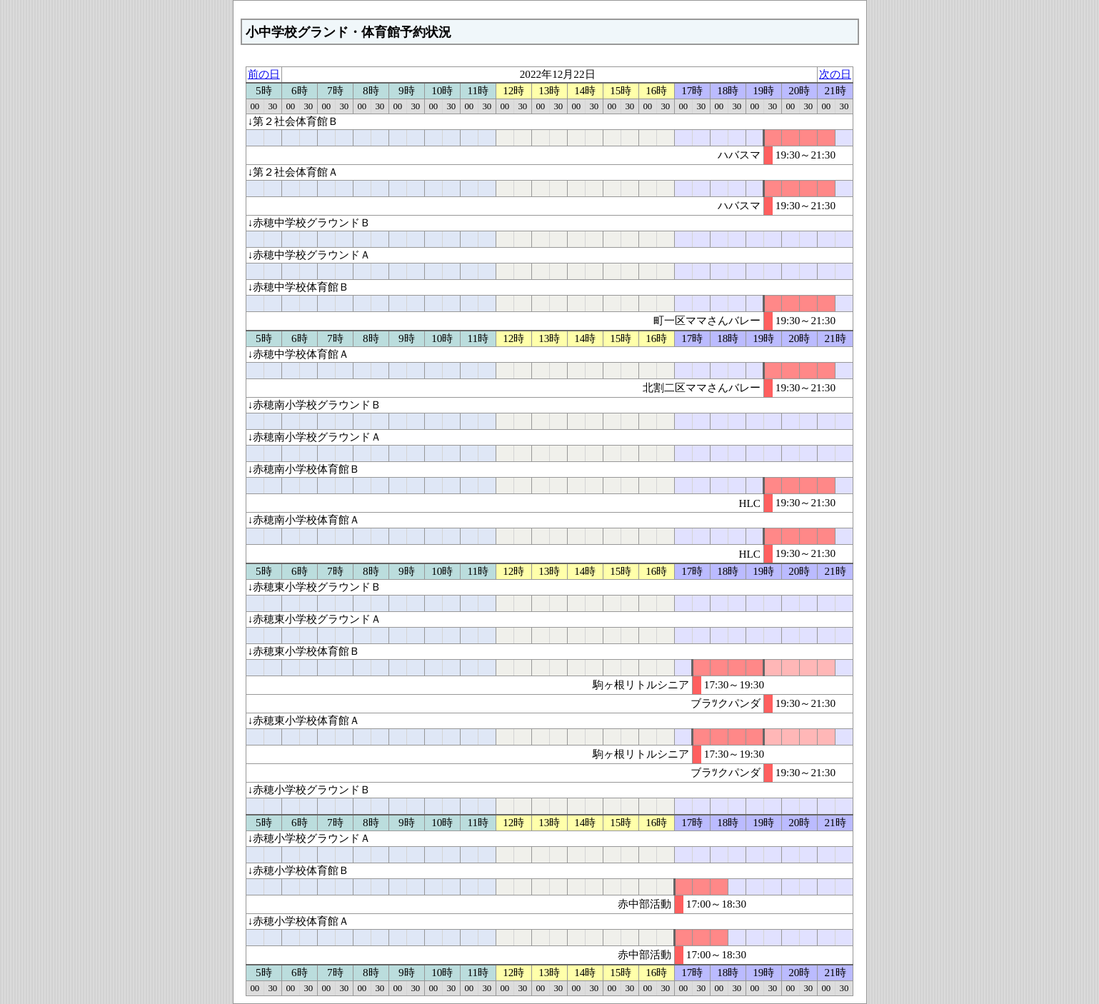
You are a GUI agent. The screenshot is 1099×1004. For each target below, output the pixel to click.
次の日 (835, 74)
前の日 (264, 74)
